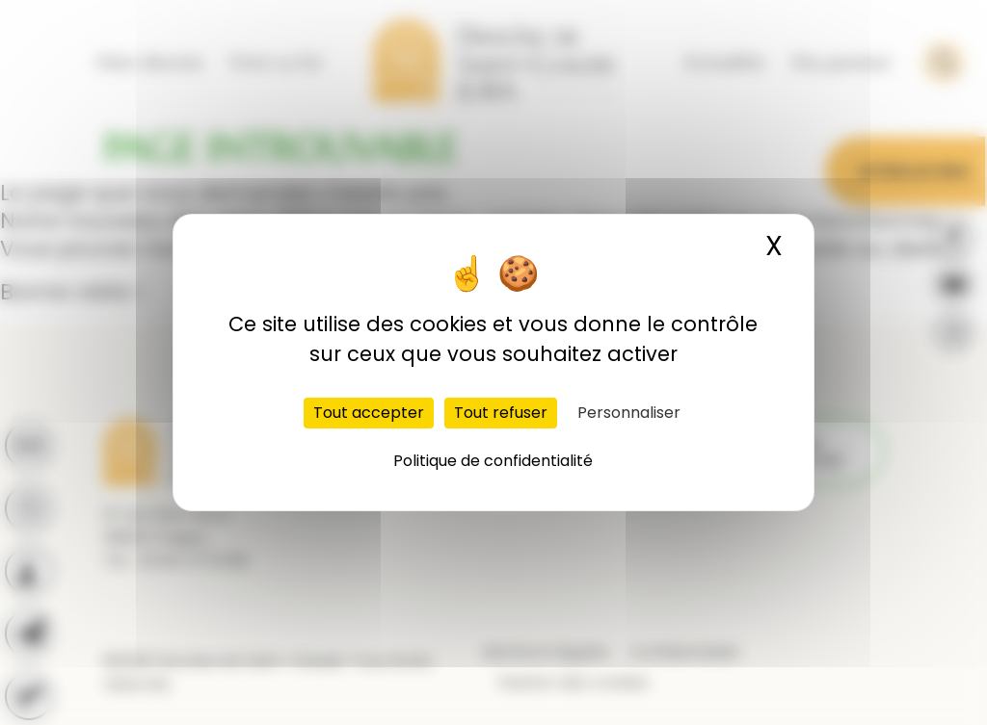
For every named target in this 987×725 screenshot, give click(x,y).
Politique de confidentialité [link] (493, 461)
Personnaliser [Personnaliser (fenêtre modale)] (628, 412)
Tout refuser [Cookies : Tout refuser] (500, 412)
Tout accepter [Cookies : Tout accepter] (368, 412)
